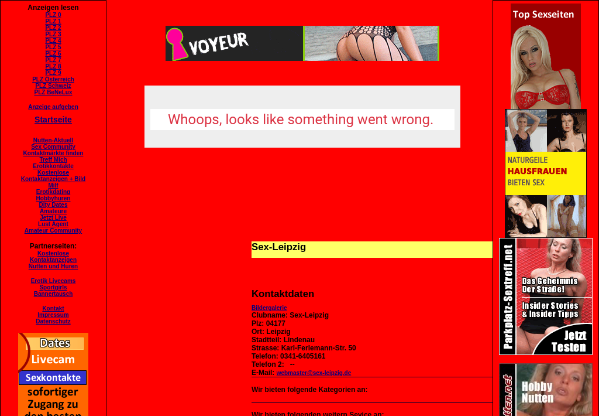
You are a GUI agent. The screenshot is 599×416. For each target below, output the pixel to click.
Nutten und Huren (53, 266)
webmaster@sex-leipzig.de (314, 373)
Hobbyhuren (53, 198)
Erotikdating (53, 192)
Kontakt (53, 308)
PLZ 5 (53, 47)
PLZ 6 (53, 53)
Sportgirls (53, 287)
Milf (53, 185)
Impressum (52, 315)
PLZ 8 (53, 66)
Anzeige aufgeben (53, 107)
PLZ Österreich (53, 79)
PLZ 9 (53, 73)
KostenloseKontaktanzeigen (53, 256)
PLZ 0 (53, 15)
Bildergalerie (269, 308)
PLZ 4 (53, 40)
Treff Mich (53, 159)
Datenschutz (53, 321)
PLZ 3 (53, 34)
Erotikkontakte (53, 166)
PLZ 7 (53, 60)
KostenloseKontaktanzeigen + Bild (53, 175)
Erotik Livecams (53, 281)
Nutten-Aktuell (53, 140)
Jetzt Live (53, 217)
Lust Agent (53, 224)
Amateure (53, 211)
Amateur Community (53, 230)
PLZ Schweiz (53, 86)
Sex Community (53, 147)
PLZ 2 (53, 28)
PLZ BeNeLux (53, 92)
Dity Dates (53, 205)
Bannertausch (53, 294)
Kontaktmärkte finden (53, 153)
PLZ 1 (53, 21)
